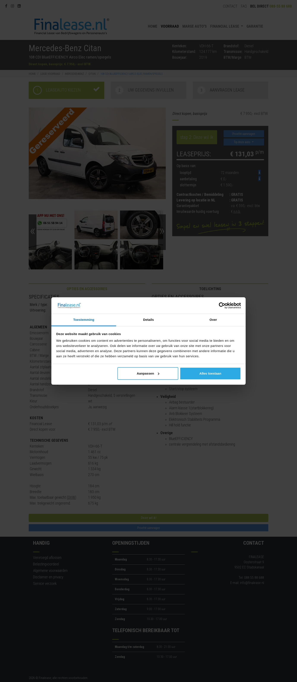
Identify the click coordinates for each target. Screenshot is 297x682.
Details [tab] (148, 319)
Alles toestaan (210, 373)
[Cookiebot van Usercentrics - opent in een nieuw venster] (222, 305)
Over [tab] (213, 319)
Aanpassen (148, 373)
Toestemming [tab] (83, 319)
